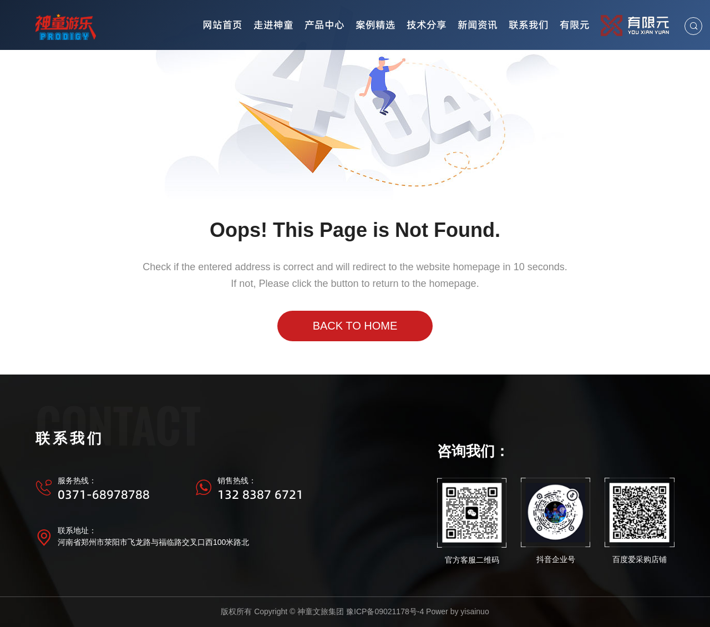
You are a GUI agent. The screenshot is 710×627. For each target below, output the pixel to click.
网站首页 (222, 25)
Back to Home (355, 326)
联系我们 (529, 25)
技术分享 (427, 25)
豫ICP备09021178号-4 (385, 611)
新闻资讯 (478, 25)
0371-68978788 (104, 494)
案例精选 (375, 25)
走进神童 (273, 25)
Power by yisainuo (457, 611)
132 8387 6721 (260, 494)
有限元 (575, 25)
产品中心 (324, 25)
